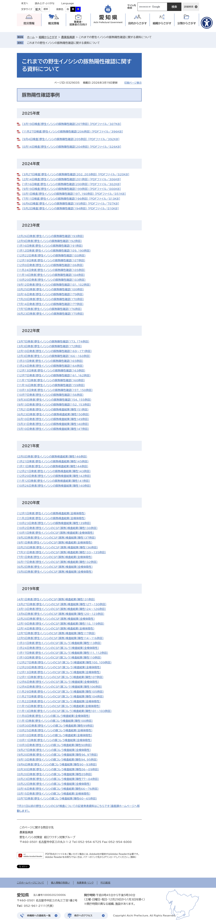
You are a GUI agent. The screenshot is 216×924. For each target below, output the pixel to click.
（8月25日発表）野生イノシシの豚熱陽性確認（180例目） (50, 289)
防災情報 (29, 23)
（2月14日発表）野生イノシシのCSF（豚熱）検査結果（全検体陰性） (55, 628)
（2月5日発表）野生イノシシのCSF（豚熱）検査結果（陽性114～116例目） (60, 638)
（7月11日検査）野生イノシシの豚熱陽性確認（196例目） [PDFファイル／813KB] (71, 198)
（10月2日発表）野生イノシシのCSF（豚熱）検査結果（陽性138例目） (57, 528)
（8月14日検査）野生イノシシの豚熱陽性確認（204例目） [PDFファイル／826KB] (71, 146)
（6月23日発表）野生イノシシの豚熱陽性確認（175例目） (50, 313)
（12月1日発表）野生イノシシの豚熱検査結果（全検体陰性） (51, 513)
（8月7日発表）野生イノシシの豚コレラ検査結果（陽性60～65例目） (57, 798)
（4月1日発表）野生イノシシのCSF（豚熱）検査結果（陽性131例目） (56, 599)
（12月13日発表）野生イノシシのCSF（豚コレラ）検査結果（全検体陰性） (59, 672)
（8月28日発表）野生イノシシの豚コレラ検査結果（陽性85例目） (54, 774)
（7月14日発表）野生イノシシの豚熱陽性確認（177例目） (50, 304)
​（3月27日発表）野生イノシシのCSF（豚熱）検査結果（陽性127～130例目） (61, 604)
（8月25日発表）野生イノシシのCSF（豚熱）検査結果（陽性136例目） (57, 547)
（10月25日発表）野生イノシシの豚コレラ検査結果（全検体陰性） (54, 730)
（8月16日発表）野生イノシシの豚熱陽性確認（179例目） (50, 294)
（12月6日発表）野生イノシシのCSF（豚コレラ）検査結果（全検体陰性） (58, 681)
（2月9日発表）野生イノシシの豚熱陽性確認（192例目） (49, 241)
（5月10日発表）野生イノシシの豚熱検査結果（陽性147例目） (53, 429)
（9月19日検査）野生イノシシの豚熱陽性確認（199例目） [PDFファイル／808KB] (71, 189)
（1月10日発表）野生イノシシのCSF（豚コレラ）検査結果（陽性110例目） (59, 657)
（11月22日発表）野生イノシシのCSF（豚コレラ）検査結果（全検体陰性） (59, 701)
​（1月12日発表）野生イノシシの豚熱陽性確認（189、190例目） (54, 250)
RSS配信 (106, 883)
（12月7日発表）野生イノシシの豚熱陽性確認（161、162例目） (54, 375)
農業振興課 (68, 37)
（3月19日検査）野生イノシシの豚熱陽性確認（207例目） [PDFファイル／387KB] (71, 124)
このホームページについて (30, 883)
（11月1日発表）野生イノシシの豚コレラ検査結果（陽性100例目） (55, 720)
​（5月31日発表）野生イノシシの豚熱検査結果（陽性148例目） (53, 424)
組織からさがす (48, 37)
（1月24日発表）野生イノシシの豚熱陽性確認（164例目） (50, 365)
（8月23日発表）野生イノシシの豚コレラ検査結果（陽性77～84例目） (58, 779)
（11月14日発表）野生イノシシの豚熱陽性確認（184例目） (51, 275)
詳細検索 (188, 7)
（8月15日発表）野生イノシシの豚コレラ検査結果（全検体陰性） (53, 793)
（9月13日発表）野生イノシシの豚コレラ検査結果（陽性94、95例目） (57, 759)
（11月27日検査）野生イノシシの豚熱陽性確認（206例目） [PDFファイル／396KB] (72, 131)
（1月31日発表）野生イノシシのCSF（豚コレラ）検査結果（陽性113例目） (59, 643)
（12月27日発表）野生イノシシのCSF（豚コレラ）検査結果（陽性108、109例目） (64, 662)
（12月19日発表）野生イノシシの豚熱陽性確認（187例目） (51, 260)
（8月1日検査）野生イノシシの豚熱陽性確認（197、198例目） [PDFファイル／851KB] (74, 193)
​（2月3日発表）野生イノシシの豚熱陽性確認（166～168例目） (53, 356)
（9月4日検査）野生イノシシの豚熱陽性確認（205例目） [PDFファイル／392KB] (70, 139)
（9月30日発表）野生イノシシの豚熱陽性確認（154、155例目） (54, 399)
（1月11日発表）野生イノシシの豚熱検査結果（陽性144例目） (52, 466)
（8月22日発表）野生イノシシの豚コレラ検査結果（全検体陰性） (54, 784)
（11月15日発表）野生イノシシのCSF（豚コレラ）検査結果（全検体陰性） (58, 706)
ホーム (31, 37)
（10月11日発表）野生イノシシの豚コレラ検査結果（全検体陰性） (54, 740)
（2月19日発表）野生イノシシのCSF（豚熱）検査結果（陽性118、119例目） (60, 623)
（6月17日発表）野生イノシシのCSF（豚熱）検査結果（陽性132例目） (57, 562)
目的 (137, 23)
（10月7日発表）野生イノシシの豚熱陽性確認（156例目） (50, 394)
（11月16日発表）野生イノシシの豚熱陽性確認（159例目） (51, 385)
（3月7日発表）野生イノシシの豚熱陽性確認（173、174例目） (53, 341)
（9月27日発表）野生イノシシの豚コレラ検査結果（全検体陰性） (54, 750)
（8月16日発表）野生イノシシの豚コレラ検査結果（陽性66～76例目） (58, 788)
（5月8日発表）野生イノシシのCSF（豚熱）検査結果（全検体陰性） (55, 571)
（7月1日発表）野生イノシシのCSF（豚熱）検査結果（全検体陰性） (54, 557)
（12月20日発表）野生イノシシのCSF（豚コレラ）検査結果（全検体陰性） (59, 667)
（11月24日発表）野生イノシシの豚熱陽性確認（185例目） (51, 270)
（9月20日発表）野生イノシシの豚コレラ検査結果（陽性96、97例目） (57, 754)
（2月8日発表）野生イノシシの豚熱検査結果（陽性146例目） (52, 456)
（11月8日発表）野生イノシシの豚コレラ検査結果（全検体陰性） (53, 716)
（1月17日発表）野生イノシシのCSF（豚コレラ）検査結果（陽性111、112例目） (62, 652)
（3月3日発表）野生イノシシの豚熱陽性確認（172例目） (49, 346)
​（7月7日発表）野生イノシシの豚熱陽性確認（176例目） (49, 309)
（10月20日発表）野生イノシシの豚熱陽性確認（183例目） (51, 279)
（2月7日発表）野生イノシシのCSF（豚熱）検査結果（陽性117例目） (56, 633)
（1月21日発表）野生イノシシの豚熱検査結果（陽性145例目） (53, 461)
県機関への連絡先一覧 (39, 915)
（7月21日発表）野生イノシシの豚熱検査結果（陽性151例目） (53, 409)
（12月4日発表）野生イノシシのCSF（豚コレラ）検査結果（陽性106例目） (59, 686)
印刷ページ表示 (133, 82)
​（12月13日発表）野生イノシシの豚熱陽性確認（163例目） (51, 370)
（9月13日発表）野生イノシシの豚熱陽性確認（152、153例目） (54, 404)
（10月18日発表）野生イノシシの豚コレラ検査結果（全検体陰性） (54, 735)
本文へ (24, 3)
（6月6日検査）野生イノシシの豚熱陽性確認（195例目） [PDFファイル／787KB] (70, 203)
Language (67, 3)
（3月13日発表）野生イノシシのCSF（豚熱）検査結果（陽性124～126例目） (61, 609)
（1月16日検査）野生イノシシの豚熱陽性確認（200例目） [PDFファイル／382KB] (71, 184)
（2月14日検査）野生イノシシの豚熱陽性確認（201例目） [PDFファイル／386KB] (71, 179)
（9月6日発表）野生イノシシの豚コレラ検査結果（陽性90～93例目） (57, 764)
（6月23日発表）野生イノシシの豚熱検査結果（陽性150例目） (53, 414)
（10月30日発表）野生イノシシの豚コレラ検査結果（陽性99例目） (55, 725)
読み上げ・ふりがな (45, 3)
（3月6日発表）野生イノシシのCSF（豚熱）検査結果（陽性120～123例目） (60, 614)
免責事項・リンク (85, 883)
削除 (102, 42)
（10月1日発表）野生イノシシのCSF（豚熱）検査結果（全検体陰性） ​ (55, 532)
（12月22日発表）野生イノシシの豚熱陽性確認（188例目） (51, 255)
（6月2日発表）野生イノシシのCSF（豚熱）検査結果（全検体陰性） (55, 566)
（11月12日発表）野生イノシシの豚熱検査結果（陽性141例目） (53, 480)
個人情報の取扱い (60, 883)
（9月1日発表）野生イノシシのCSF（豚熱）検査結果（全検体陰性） (54, 542)
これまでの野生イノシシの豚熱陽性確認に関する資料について (63, 42)
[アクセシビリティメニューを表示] (207, 23)
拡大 (38, 9)
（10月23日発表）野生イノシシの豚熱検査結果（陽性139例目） (54, 523)
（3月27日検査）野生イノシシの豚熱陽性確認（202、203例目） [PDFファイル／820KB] (75, 174)
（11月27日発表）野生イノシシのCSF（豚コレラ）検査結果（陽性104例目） (60, 696)
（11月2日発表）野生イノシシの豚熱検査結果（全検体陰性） (51, 518)
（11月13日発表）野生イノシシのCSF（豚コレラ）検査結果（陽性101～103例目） (64, 711)
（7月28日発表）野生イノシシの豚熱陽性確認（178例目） (50, 299)
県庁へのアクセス (83, 915)
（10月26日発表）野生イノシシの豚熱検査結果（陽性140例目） (54, 485)
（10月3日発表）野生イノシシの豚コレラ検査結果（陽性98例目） (54, 745)
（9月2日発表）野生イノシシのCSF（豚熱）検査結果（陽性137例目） (56, 537)
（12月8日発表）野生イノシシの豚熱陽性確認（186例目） (50, 265)
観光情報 (53, 23)
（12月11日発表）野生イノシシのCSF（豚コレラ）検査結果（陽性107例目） (60, 677)
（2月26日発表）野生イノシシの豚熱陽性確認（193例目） (50, 236)
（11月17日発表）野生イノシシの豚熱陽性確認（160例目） (51, 380)
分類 (186, 23)
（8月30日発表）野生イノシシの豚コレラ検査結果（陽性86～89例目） (58, 769)
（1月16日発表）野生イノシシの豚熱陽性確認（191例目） (50, 245)
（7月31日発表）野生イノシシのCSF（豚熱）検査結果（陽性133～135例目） (61, 552)
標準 (46, 9)
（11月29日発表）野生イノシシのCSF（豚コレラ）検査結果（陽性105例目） (60, 691)
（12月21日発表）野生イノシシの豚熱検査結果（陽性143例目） (54, 471)
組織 (162, 23)
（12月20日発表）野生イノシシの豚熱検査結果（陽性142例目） (54, 476)
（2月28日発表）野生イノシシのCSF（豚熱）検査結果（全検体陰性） (56, 618)
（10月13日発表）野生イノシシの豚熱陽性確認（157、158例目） (55, 390)
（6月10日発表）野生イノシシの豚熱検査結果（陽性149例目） (53, 419)
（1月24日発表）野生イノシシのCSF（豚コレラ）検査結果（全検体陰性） (58, 648)
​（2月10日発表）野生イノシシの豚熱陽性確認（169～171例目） (54, 351)
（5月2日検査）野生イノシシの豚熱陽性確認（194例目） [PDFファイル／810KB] (70, 208)
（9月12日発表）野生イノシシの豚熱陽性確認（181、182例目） (54, 284)
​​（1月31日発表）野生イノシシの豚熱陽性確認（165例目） (50, 361)
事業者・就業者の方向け (78, 23)
